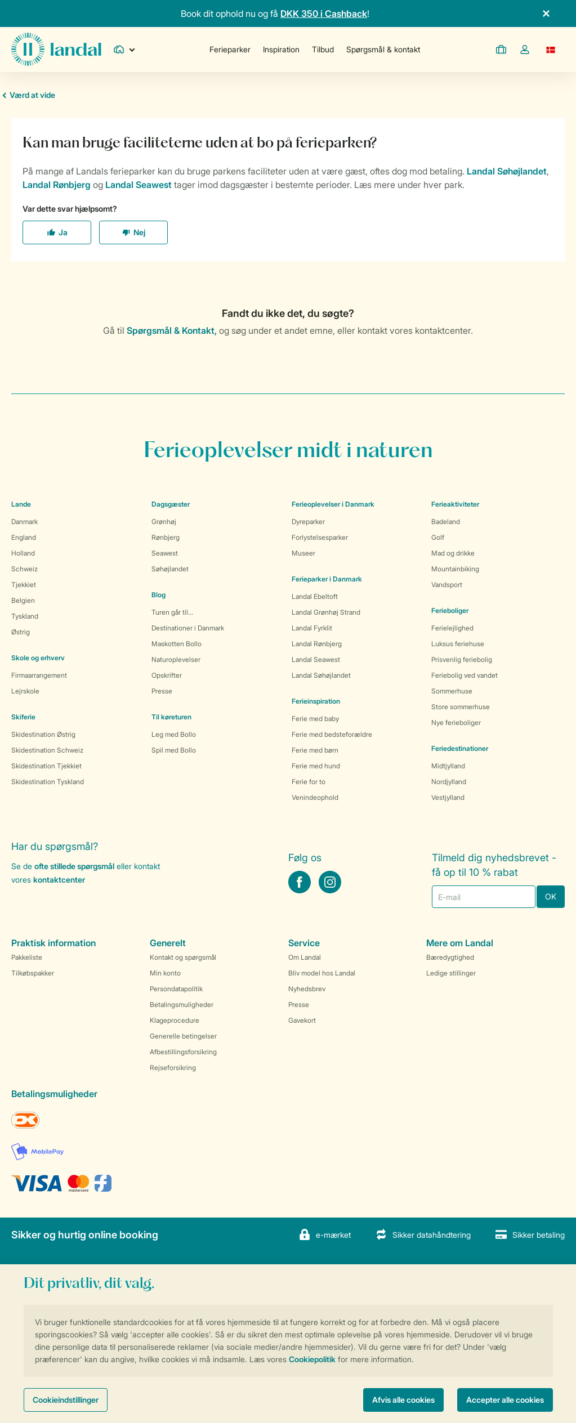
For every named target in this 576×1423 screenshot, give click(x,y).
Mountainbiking (455, 569)
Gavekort (302, 1020)
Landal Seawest (316, 659)
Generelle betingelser (183, 1036)
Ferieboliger (449, 610)
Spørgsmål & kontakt (383, 49)
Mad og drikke (453, 553)
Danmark (24, 521)
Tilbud (323, 49)
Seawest (164, 553)
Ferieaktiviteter (455, 504)
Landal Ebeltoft (315, 596)
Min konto (165, 973)
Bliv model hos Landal (321, 973)
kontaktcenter (59, 879)
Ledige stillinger (451, 973)
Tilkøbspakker (32, 973)
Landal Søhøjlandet (321, 675)
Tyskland (24, 616)
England (23, 537)
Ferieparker (230, 49)
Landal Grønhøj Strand (326, 612)
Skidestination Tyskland (47, 781)
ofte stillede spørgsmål (74, 866)
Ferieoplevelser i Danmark (333, 504)
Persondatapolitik (176, 989)
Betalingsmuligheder (181, 1004)
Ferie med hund (316, 766)
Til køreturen (171, 717)
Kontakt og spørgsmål (183, 957)
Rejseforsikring (173, 1067)
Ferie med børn (315, 750)
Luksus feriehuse (457, 643)
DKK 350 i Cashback (323, 13)
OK (550, 896)
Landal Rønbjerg (317, 643)
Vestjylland (448, 797)
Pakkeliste (26, 957)
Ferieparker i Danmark (327, 579)
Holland (23, 553)
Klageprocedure (174, 1020)
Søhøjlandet (170, 569)
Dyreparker (308, 521)
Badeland (445, 521)
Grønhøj (163, 521)
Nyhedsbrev (306, 989)
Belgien (23, 600)
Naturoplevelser (175, 659)
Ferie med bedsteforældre (332, 734)
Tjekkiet (23, 584)
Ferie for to (308, 781)
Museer (303, 553)
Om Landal (304, 957)
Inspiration (281, 49)
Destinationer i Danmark (187, 628)
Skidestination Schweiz (47, 750)
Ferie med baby (315, 718)
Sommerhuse (451, 691)
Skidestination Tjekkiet (46, 766)
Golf (437, 537)
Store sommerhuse (460, 706)
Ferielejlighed (452, 628)
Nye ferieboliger (456, 722)
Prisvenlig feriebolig (461, 659)
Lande (21, 504)
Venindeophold (315, 797)
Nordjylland (448, 781)
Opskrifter (166, 675)
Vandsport (446, 584)
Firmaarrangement (39, 675)
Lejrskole (25, 691)
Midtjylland (448, 766)
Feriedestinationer (459, 748)
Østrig (20, 632)
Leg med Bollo (173, 734)
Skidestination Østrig (43, 734)
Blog (158, 594)
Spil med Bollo (173, 750)
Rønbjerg (165, 537)
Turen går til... (172, 612)
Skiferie (23, 717)
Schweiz (24, 569)
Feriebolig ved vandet (464, 675)
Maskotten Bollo (176, 643)
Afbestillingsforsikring (183, 1052)
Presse (161, 691)
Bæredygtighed (450, 957)
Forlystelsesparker (320, 537)
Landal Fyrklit (312, 628)
